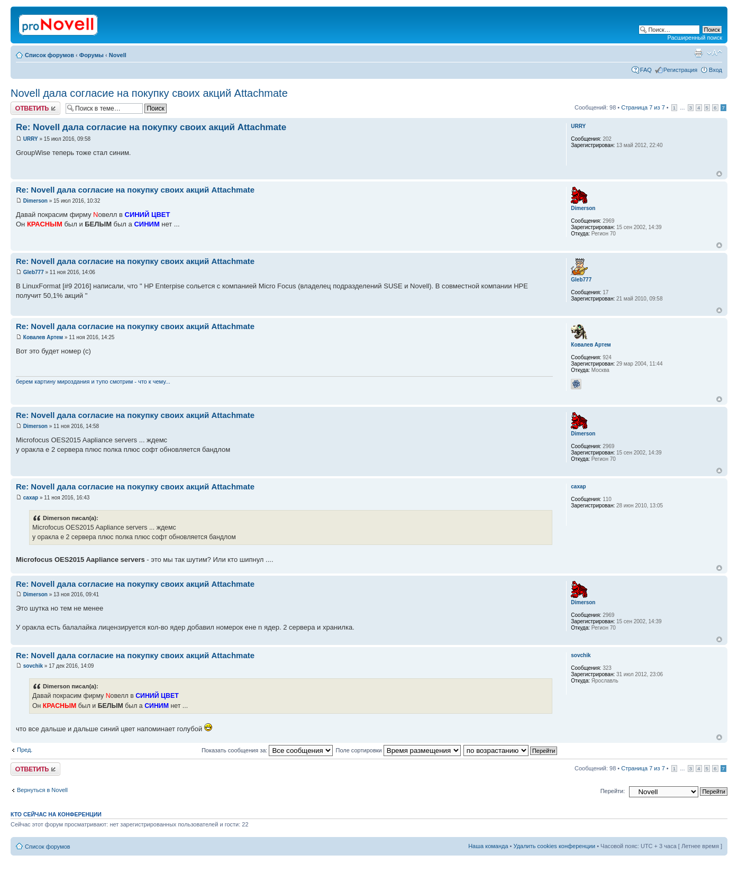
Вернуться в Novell (42, 790)
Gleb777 (33, 272)
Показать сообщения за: (267, 750)
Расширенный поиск (694, 37)
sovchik (33, 666)
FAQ (646, 70)
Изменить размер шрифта (714, 53)
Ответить (35, 108)
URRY (30, 139)
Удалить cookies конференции (555, 846)
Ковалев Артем (43, 337)
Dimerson (35, 201)
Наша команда (488, 846)
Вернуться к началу (719, 174)
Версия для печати (698, 53)
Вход (715, 70)
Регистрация (680, 70)
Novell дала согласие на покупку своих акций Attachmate (149, 93)
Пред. (24, 750)
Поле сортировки (397, 750)
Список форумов (49, 55)
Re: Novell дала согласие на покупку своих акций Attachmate (151, 127)
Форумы (91, 55)
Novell (117, 55)
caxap (30, 498)
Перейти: (612, 791)
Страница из (642, 107)
